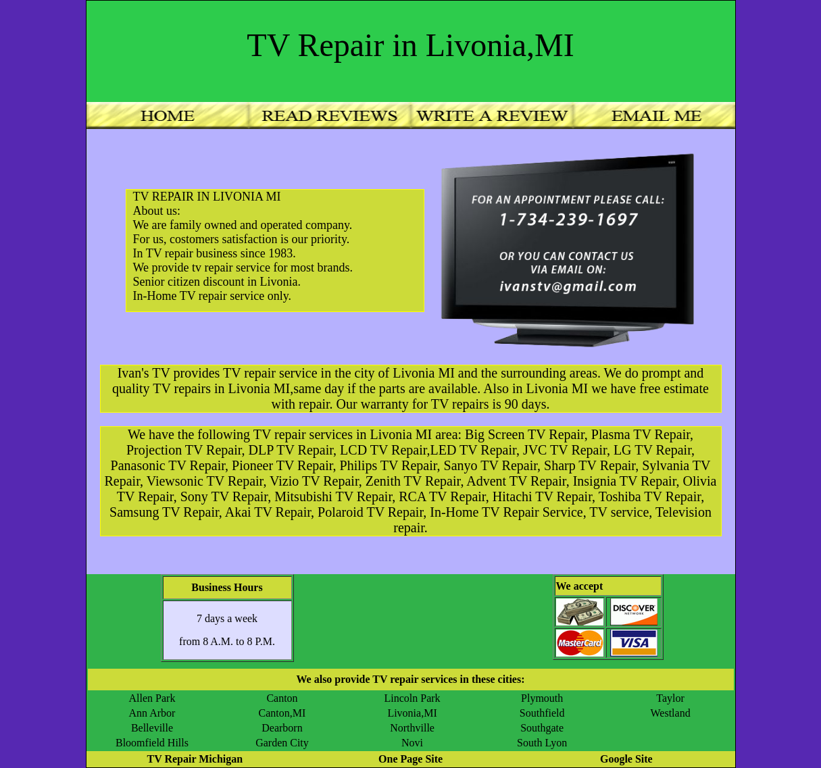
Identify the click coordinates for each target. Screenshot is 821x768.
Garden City (282, 742)
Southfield (542, 713)
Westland (671, 713)
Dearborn (282, 728)
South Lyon (542, 742)
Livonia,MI (412, 713)
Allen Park (152, 698)
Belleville (152, 728)
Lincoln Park (412, 698)
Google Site (626, 759)
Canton (281, 698)
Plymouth (542, 698)
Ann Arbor (152, 713)
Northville (412, 728)
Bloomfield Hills (152, 742)
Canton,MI (282, 713)
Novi (412, 742)
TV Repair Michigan (195, 759)
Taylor (670, 698)
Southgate (542, 728)
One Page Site (410, 759)
